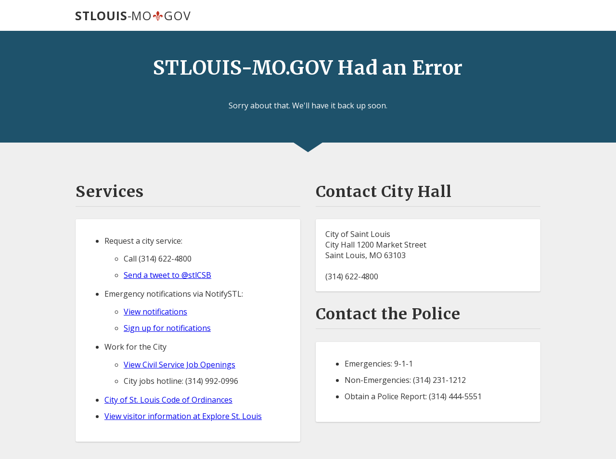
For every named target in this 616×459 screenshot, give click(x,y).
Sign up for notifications (167, 328)
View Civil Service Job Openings (179, 364)
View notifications (155, 311)
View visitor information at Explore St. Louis (183, 416)
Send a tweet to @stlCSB (167, 275)
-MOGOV (133, 15)
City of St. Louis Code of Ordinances (168, 399)
